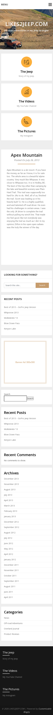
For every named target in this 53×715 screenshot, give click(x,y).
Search (7, 394)
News (6, 618)
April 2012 (8, 554)
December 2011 (11, 565)
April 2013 (8, 500)
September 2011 (11, 581)
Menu (4, 4)
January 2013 (10, 516)
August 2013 (9, 489)
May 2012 (8, 548)
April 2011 (8, 597)
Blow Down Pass (12, 323)
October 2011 (10, 575)
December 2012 (11, 521)
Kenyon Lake (10, 328)
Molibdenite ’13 (11, 318)
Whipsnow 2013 (11, 312)
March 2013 (9, 505)
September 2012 (11, 527)
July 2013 (8, 495)
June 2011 (8, 591)
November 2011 (11, 570)
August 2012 (9, 532)
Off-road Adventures (13, 623)
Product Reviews (11, 634)
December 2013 (11, 478)
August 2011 (9, 586)
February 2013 (10, 511)
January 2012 (10, 559)
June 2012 (8, 543)
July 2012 (8, 538)
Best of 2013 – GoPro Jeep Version (20, 307)
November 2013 (11, 484)
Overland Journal (11, 628)
